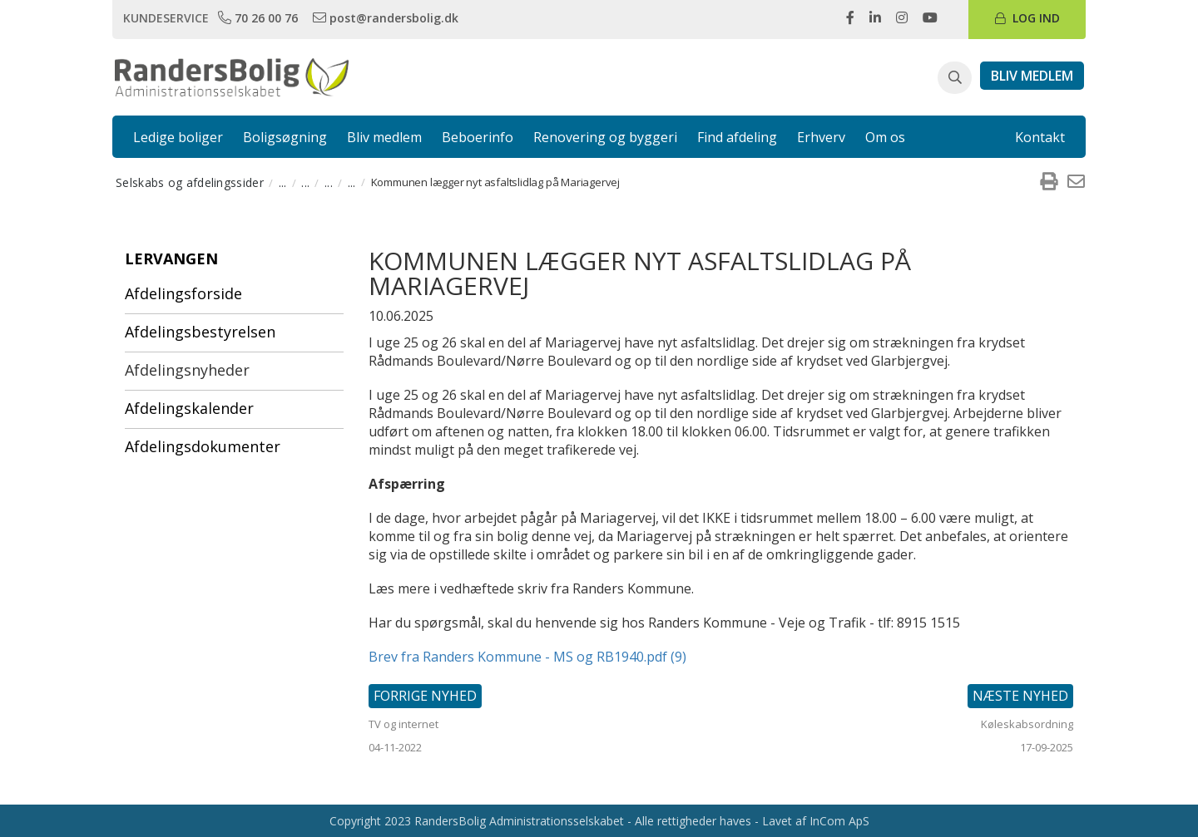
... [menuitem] (283, 182)
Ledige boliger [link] (178, 137)
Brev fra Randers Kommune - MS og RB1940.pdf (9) (527, 656)
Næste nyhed (1020, 696)
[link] (259, 17)
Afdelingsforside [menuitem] (183, 293)
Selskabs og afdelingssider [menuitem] (190, 182)
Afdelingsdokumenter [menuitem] (202, 446)
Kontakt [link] (1040, 137)
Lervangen (171, 258)
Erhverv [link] (821, 137)
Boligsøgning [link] (285, 137)
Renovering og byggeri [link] (605, 137)
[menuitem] (1048, 182)
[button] (955, 78)
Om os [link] (885, 137)
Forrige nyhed (425, 696)
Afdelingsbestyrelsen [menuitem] (200, 332)
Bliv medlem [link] (384, 137)
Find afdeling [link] (737, 137)
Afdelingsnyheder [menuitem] (187, 370)
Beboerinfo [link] (477, 137)
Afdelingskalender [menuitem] (189, 408)
